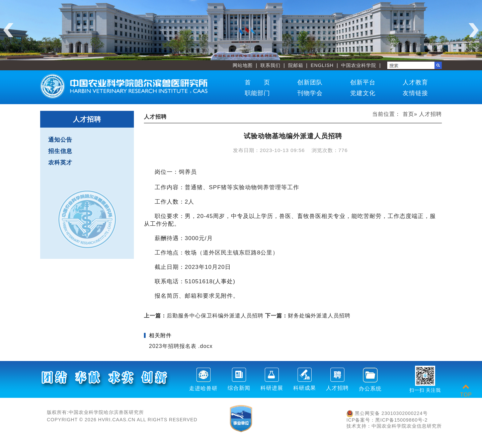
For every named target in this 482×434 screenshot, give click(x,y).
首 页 (257, 82)
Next (474, 30)
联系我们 (270, 65)
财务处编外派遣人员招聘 (307, 315)
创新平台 (363, 82)
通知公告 (60, 140)
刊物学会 (310, 93)
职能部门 (257, 93)
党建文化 (363, 93)
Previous (8, 30)
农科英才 (60, 162)
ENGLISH (322, 65)
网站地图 (243, 65)
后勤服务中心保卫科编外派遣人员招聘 (203, 315)
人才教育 (415, 82)
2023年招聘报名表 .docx (181, 346)
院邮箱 (295, 65)
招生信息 (60, 151)
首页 (408, 114)
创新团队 (310, 82)
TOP (466, 390)
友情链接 (415, 93)
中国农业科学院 (358, 65)
